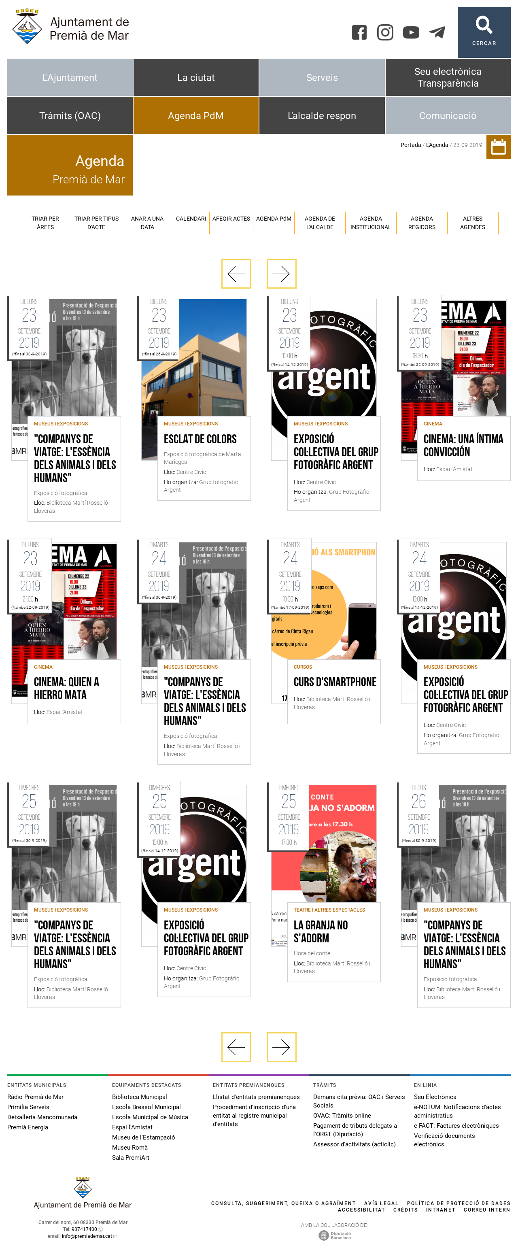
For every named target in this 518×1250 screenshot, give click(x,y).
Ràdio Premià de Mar (35, 1097)
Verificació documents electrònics (444, 1140)
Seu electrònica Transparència (448, 77)
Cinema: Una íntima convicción (463, 446)
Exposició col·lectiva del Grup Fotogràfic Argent (336, 453)
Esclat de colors (200, 440)
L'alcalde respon (322, 115)
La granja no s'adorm (321, 933)
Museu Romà (130, 1147)
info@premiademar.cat (87, 1236)
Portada (411, 145)
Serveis (322, 77)
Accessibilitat (361, 1210)
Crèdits (405, 1210)
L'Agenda (437, 145)
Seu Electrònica (435, 1097)
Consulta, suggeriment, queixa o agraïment (283, 1203)
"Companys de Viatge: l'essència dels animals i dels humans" (75, 459)
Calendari (191, 218)
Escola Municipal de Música (150, 1117)
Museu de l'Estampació (143, 1137)
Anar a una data (147, 222)
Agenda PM (273, 218)
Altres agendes (472, 222)
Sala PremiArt (130, 1157)
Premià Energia (27, 1127)
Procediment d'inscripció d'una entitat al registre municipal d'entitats (254, 1115)
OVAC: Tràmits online (342, 1115)
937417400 (84, 1229)
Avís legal (381, 1203)
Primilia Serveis (28, 1107)
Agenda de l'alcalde (320, 222)
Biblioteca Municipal (139, 1097)
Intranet (441, 1210)
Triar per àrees (45, 222)
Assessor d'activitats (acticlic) (354, 1144)
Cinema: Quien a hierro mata (66, 689)
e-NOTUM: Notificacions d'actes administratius (457, 1111)
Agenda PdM (196, 115)
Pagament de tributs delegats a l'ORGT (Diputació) (355, 1130)
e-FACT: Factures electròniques (456, 1125)
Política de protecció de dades (459, 1203)
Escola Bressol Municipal (146, 1107)
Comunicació (448, 115)
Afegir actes (231, 218)
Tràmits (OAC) (70, 115)
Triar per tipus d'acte (96, 222)
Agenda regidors (421, 222)
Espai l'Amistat (132, 1127)
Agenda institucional (370, 222)
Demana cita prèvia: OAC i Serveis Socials (359, 1101)
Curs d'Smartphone (335, 682)
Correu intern (487, 1210)
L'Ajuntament (70, 77)
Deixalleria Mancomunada (42, 1117)
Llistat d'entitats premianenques (256, 1097)
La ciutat (196, 77)
